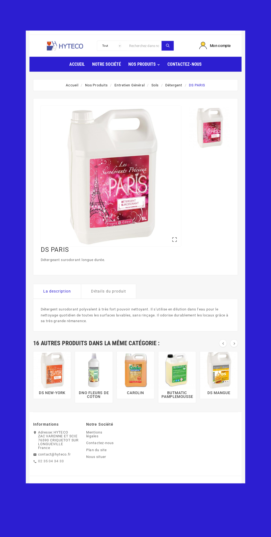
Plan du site (96, 450)
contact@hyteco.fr (54, 454)
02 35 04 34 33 (51, 461)
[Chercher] (144, 46)
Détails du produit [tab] (108, 291)
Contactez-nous (100, 443)
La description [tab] (57, 291)
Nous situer (96, 457)
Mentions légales (94, 434)
